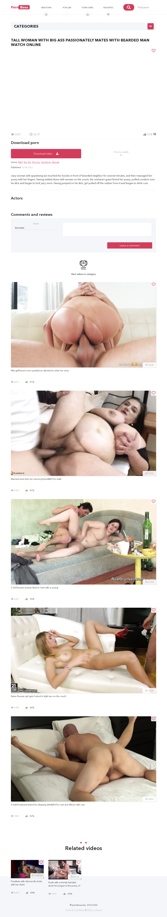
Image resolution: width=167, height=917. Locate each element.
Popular (67, 7)
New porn (46, 7)
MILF (20, 162)
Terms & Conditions (75, 909)
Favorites (108, 7)
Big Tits (27, 162)
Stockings (46, 162)
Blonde (55, 162)
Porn (20, 7)
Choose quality (121, 154)
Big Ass (36, 162)
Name (36, 223)
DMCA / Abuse (94, 909)
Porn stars (87, 7)
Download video (46, 153)
